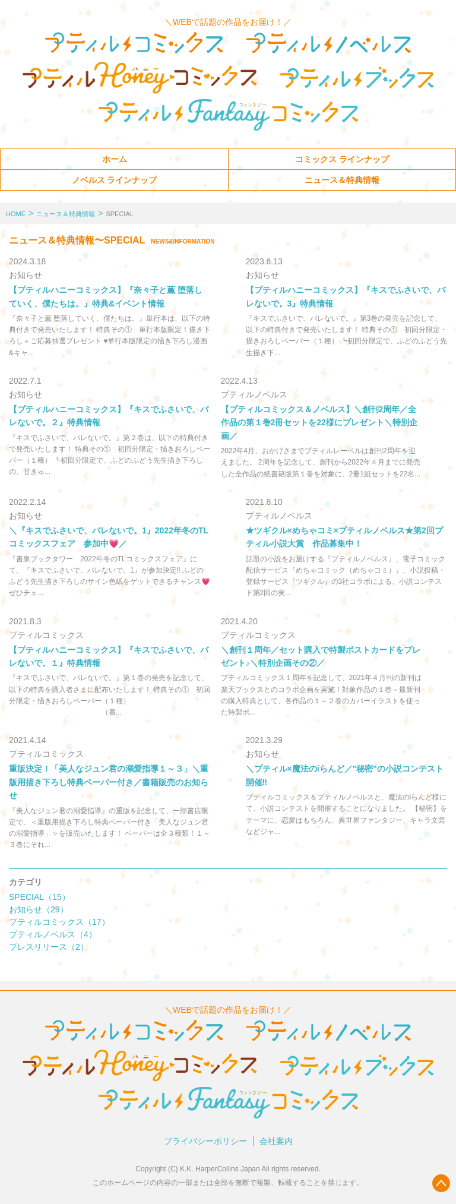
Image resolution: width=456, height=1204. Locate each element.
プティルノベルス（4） (53, 934)
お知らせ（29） (38, 909)
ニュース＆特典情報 (342, 180)
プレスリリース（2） (48, 947)
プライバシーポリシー (205, 1141)
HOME (16, 213)
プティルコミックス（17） (59, 922)
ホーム (114, 159)
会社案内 (276, 1141)
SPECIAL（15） (39, 897)
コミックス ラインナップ (342, 159)
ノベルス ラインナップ (114, 180)
